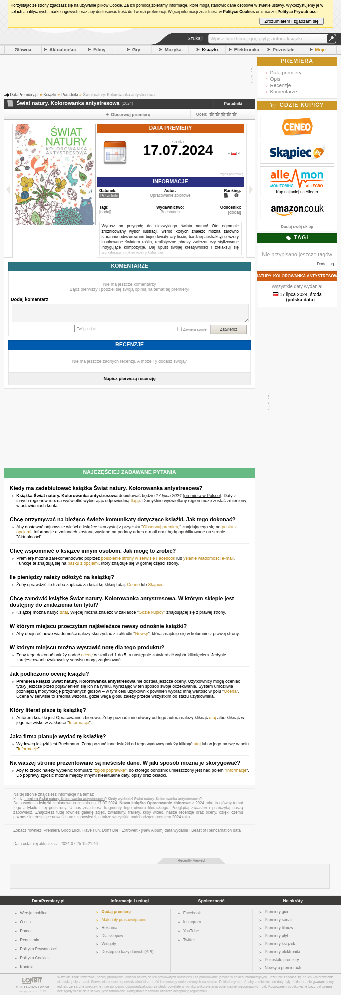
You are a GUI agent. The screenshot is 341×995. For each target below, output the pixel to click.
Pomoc (26, 931)
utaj (212, 717)
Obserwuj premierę (161, 526)
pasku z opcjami (83, 563)
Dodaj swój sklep (297, 226)
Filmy (99, 49)
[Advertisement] (128, 75)
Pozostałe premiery (282, 959)
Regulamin (29, 940)
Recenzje (280, 85)
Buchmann (170, 212)
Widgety (109, 943)
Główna (23, 49)
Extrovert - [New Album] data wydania (155, 830)
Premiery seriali (278, 919)
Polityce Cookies (239, 11)
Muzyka (173, 49)
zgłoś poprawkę (231, 174)
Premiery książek (280, 943)
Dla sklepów (112, 935)
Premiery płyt (276, 935)
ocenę (87, 654)
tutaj (64, 612)
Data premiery (285, 72)
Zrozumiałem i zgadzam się (291, 21)
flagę (135, 500)
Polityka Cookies (35, 958)
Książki (210, 49)
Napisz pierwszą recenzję (130, 378)
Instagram (192, 922)
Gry (136, 49)
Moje (320, 49)
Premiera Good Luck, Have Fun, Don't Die (81, 830)
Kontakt (27, 967)
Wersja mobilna (33, 913)
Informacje (79, 722)
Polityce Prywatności (297, 11)
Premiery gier (276, 911)
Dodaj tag (325, 264)
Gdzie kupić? (151, 612)
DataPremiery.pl (48, 900)
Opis (275, 79)
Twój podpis (86, 329)
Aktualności (62, 49)
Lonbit (43, 987)
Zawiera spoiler (195, 329)
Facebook (192, 913)
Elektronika (246, 49)
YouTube (191, 931)
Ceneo (133, 584)
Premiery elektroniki (282, 951)
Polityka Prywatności (38, 949)
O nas (25, 922)
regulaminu (198, 991)
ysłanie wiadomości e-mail (208, 558)
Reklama (109, 927)
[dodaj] (105, 212)
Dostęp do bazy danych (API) (128, 951)
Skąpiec (155, 584)
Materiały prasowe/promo (124, 919)
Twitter (189, 940)
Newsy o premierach (283, 967)
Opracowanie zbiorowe (170, 195)
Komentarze (283, 91)
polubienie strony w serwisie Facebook (138, 558)
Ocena (230, 691)
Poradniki (233, 103)
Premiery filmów (279, 927)
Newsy (141, 633)
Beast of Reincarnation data (216, 830)
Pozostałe (283, 49)
